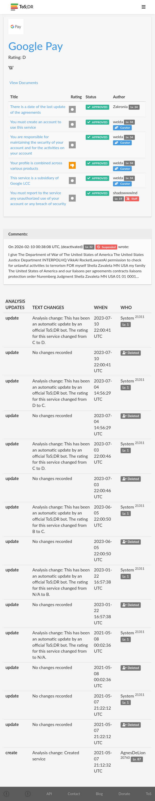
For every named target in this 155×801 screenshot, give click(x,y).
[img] (6, 794)
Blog (99, 794)
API (49, 794)
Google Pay (35, 45)
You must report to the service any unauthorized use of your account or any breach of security (38, 198)
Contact (74, 794)
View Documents (23, 82)
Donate (124, 794)
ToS (148, 794)
